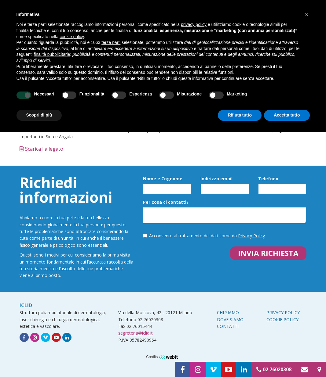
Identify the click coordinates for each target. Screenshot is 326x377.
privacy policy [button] (194, 24)
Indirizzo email (216, 178)
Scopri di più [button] (39, 115)
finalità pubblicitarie (52, 54)
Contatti (228, 326)
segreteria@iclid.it (135, 333)
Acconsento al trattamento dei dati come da (204, 236)
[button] (307, 15)
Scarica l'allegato (41, 148)
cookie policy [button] (72, 36)
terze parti (110, 42)
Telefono (268, 178)
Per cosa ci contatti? (166, 202)
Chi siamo (228, 312)
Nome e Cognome (162, 178)
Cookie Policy (282, 319)
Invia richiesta (268, 253)
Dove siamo (230, 319)
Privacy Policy (251, 236)
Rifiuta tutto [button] (240, 115)
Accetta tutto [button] (287, 115)
